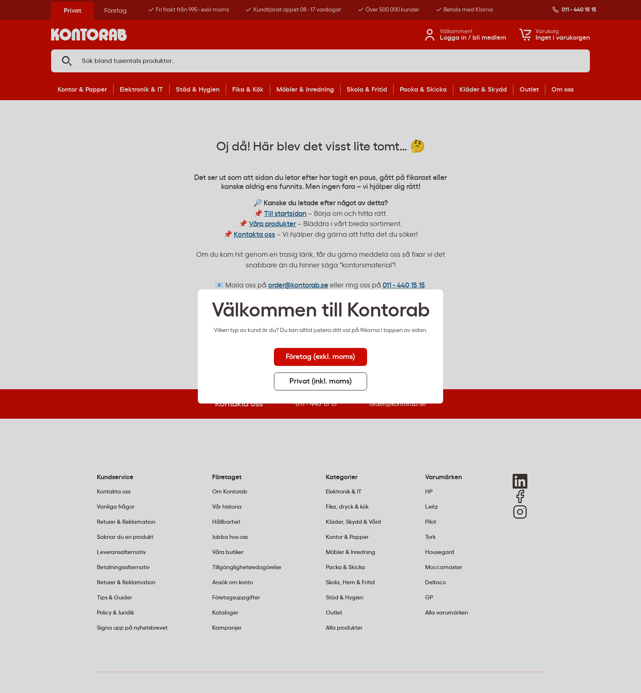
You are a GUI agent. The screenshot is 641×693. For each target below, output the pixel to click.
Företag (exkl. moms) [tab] (320, 357)
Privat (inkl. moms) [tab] (320, 381)
